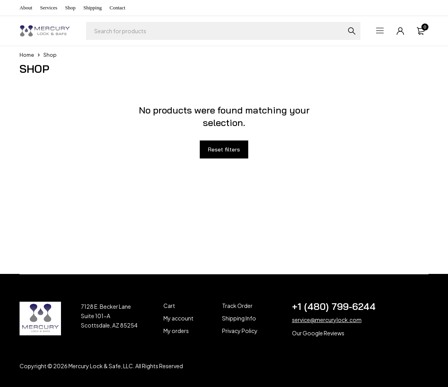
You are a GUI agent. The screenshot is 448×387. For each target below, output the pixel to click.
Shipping (92, 8)
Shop (70, 8)
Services (48, 8)
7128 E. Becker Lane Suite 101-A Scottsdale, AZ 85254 (109, 316)
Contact (117, 8)
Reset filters (224, 149)
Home (27, 55)
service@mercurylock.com (327, 319)
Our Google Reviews (318, 333)
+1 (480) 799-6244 (334, 306)
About (26, 8)
